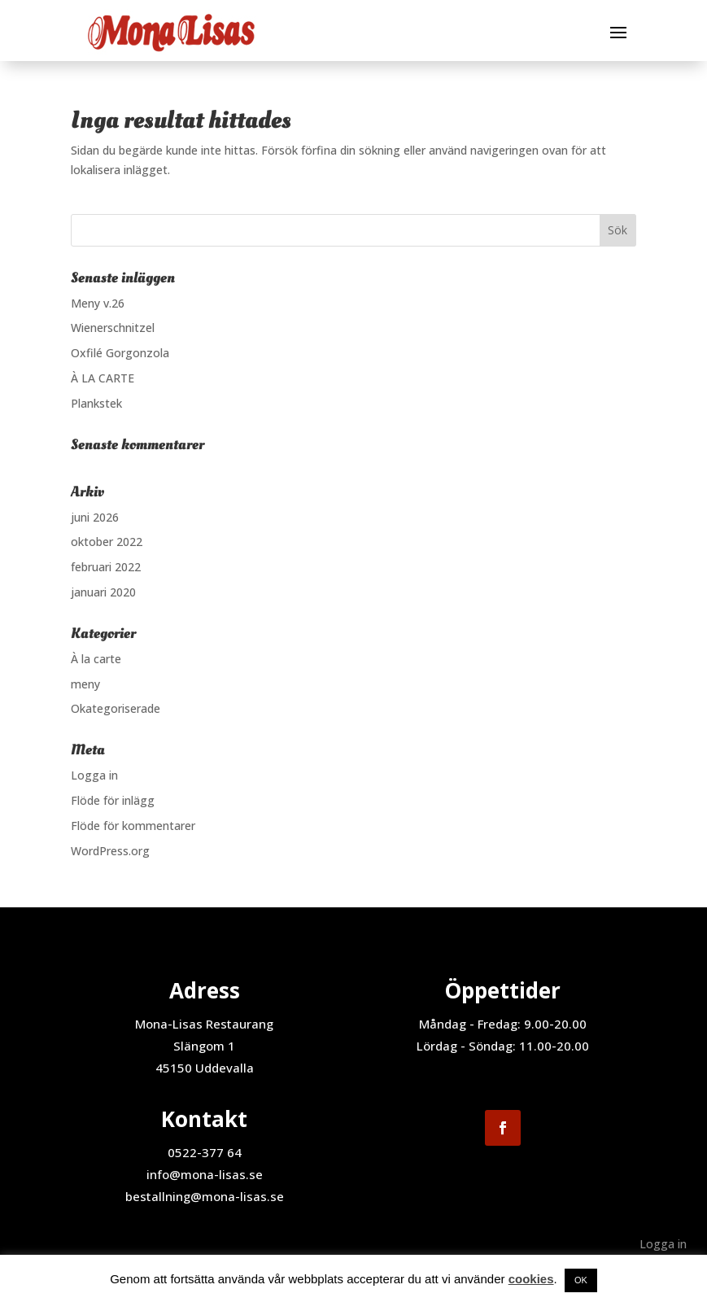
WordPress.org (110, 851)
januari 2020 (103, 592)
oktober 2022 (106, 541)
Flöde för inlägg (113, 800)
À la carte (96, 658)
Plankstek (96, 403)
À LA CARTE (102, 378)
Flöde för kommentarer (133, 825)
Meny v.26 (97, 303)
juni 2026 (95, 517)
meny (85, 684)
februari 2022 (106, 567)
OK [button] (580, 1280)
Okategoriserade (115, 708)
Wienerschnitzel (113, 327)
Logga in (94, 775)
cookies (531, 1279)
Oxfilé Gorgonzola (120, 352)
